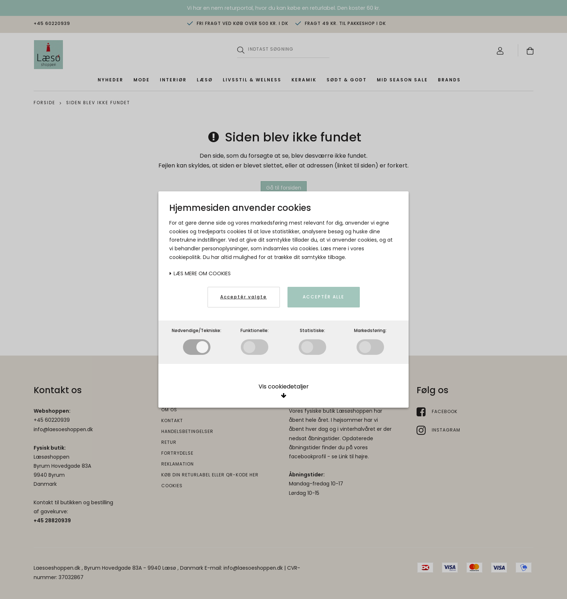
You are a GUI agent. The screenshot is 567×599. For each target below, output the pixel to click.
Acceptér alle (323, 297)
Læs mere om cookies (200, 273)
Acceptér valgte (243, 297)
